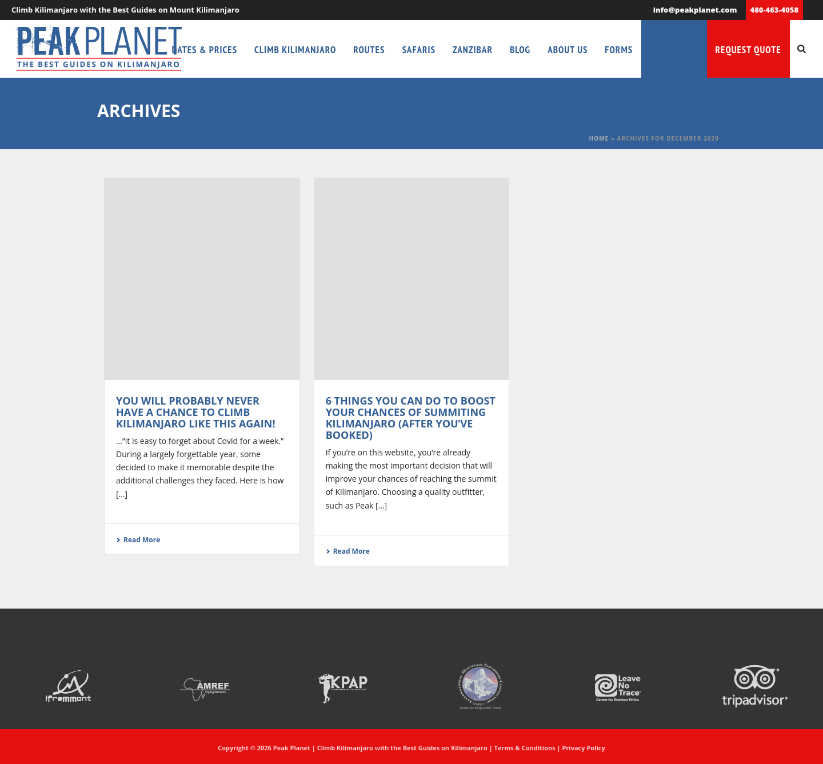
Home (599, 138)
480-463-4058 (774, 10)
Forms (619, 49)
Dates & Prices (205, 49)
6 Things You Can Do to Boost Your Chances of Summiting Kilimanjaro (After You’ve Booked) (411, 418)
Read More (138, 540)
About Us (568, 49)
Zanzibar (473, 49)
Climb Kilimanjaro (295, 49)
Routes (369, 49)
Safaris (419, 49)
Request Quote (748, 49)
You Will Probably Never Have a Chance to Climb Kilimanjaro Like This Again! (195, 412)
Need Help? (674, 49)
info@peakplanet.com (695, 10)
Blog (520, 49)
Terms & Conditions (525, 747)
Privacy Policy (583, 747)
